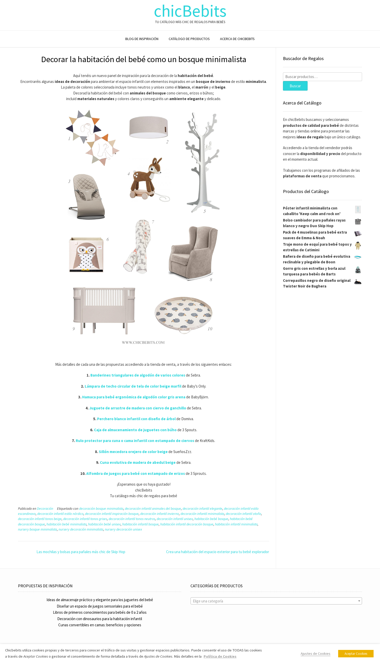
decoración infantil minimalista (202, 514)
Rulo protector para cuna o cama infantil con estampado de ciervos (135, 440)
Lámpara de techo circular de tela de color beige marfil (133, 386)
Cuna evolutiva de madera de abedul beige (138, 462)
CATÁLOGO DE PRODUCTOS (189, 38)
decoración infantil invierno (159, 514)
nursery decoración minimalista (81, 529)
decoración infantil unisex (175, 519)
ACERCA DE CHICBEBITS (237, 38)
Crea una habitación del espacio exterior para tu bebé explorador (217, 551)
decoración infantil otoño (243, 514)
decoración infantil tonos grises (85, 519)
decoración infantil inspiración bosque (112, 514)
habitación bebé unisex (104, 524)
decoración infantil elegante (202, 508)
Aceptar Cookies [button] (356, 653)
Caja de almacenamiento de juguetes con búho (135, 429)
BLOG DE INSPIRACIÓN (141, 38)
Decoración (45, 508)
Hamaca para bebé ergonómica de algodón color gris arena (133, 397)
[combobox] (276, 600)
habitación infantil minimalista (236, 524)
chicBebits (190, 11)
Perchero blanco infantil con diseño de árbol (136, 418)
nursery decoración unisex (123, 529)
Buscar (295, 85)
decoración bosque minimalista (101, 508)
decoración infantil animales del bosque (153, 508)
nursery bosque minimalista (37, 529)
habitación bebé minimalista (66, 524)
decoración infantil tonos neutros (132, 519)
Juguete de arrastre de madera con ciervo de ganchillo (137, 408)
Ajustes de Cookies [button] (315, 653)
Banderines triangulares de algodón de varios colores (137, 375)
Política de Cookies (220, 656)
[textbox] (276, 601)
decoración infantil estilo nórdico (60, 514)
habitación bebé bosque (211, 519)
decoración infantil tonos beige (40, 519)
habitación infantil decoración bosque (186, 524)
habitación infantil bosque (140, 524)
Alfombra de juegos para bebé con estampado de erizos (135, 473)
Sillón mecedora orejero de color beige (133, 451)
